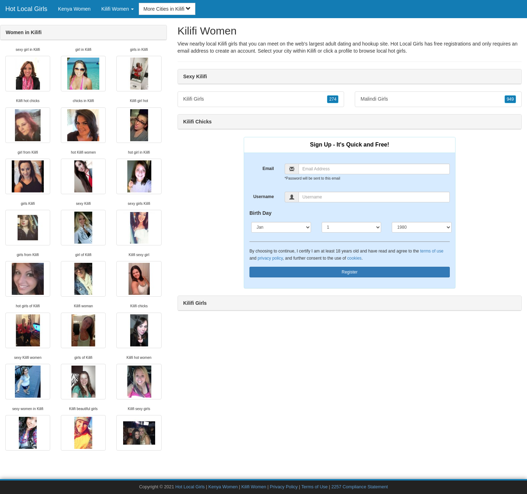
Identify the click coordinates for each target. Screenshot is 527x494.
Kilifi (311, 51)
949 (510, 99)
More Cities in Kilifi (167, 9)
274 (332, 99)
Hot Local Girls (26, 8)
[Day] (351, 227)
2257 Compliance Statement (359, 486)
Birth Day (260, 213)
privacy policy (270, 258)
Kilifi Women (253, 486)
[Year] (422, 227)
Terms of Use (314, 486)
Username (263, 196)
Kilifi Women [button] (117, 9)
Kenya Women (74, 9)
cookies (354, 258)
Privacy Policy (283, 486)
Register (350, 272)
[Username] (374, 197)
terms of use (431, 251)
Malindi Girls (438, 99)
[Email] (374, 169)
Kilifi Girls (261, 99)
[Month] (281, 227)
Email (268, 168)
